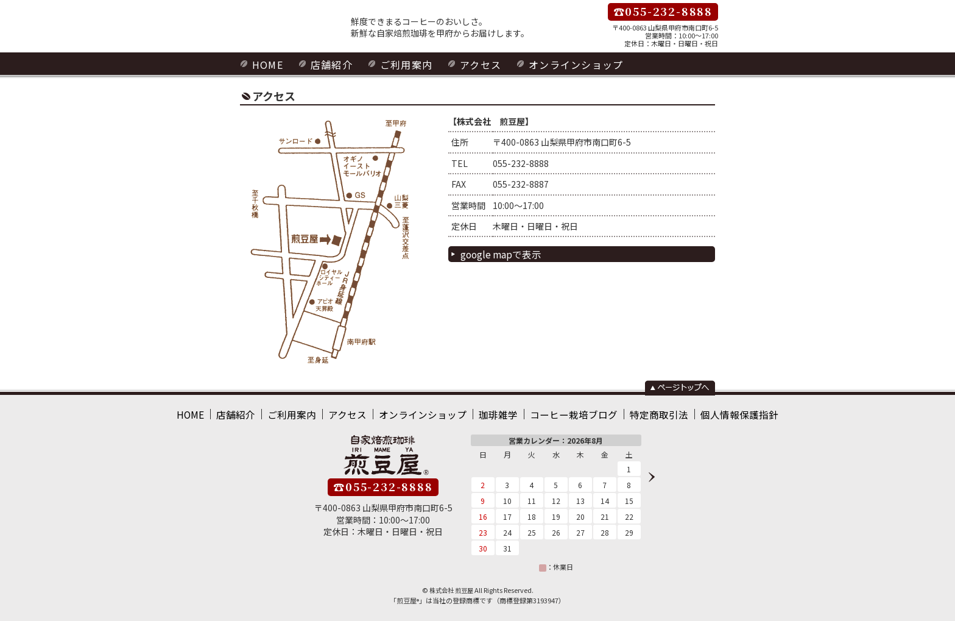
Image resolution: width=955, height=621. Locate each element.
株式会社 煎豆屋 (451, 586)
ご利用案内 (398, 63)
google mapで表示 (498, 252)
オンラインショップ (560, 63)
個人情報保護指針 (713, 412)
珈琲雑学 (498, 412)
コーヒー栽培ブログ (565, 412)
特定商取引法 (641, 412)
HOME (266, 63)
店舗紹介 (327, 63)
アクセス (469, 63)
